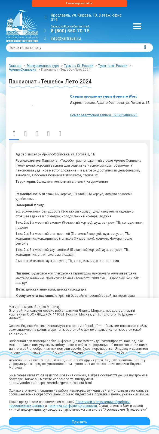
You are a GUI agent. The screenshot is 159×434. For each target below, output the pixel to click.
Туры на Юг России (78, 66)
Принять (79, 422)
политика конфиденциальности (72, 406)
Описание (14, 133)
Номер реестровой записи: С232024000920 (103, 115)
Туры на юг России (112, 66)
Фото (48, 133)
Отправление (37, 133)
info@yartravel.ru (66, 38)
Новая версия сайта (79, 3)
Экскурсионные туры (42, 66)
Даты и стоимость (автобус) (25, 133)
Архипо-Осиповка (22, 69)
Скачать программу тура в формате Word (103, 96)
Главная (15, 66)
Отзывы (60, 133)
